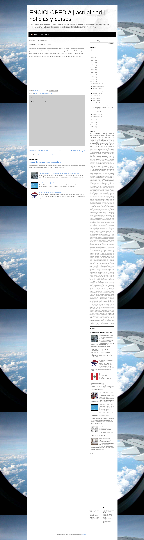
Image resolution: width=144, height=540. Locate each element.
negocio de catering (94, 157)
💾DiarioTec (45, 34)
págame (111, 300)
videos (98, 140)
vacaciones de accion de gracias (98, 319)
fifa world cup (93, 267)
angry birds (96, 228)
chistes (99, 237)
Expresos (92, 203)
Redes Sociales (105, 162)
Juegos (97, 146)
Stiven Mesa (106, 218)
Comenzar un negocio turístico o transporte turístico (100, 416)
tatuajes (110, 157)
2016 (93, 79)
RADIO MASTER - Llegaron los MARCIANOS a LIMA (99, 350)
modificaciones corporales (96, 179)
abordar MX (109, 224)
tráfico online (109, 316)
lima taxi (95, 283)
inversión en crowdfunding (95, 276)
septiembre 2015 (97, 91)
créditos (93, 248)
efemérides (106, 263)
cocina (104, 169)
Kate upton (107, 208)
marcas (91, 288)
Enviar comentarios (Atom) (46, 155)
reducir (96, 302)
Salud (100, 142)
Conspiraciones (94, 143)
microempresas (102, 289)
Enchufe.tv (106, 513)
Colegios (112, 159)
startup (93, 189)
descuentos (109, 254)
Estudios (93, 160)
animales (111, 228)
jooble (111, 276)
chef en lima (105, 166)
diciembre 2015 (97, 83)
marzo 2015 (96, 112)
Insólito (101, 208)
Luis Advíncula (105, 209)
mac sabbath (99, 286)
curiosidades (93, 139)
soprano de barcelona (108, 186)
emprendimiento (96, 155)
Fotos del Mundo (107, 514)
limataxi (100, 283)
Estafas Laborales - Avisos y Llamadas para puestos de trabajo (59, 173)
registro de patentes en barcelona (99, 184)
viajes (91, 322)
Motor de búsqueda (104, 210)
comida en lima (102, 153)
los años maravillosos (94, 285)
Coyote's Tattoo (109, 196)
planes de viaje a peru (95, 180)
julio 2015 (95, 95)
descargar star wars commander (97, 254)
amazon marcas (100, 163)
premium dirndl (93, 297)
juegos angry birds (94, 278)
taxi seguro (108, 142)
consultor (112, 241)
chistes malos (106, 237)
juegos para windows (102, 279)
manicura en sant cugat (106, 176)
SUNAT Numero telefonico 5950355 (50, 192)
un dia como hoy (108, 317)
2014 (93, 119)
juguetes (95, 281)
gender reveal (95, 270)
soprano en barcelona (96, 187)
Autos (103, 146)
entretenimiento (103, 149)
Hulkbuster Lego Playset (95, 206)
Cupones (105, 197)
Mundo (92, 212)
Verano (99, 221)
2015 (93, 81)
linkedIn (111, 283)
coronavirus (109, 172)
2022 (93, 65)
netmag (97, 291)
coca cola (110, 240)
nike (101, 291)
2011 (93, 127)
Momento (109, 143)
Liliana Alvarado (97, 209)
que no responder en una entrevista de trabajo (101, 301)
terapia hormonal (100, 313)
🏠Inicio (34, 34)
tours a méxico (109, 313)
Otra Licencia (103, 212)
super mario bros (100, 307)
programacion (94, 150)
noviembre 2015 (97, 86)
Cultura (102, 137)
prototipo (110, 298)
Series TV (100, 148)
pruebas (91, 300)
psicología (105, 300)
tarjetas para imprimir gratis (108, 308)
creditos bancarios (105, 246)
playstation (92, 295)
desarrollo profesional (107, 253)
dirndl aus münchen (101, 259)
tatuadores (100, 189)
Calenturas (105, 159)
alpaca (91, 228)
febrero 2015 (96, 114)
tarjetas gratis (97, 308)
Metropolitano (97, 135)
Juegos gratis (101, 160)
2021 (93, 67)
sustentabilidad (109, 307)
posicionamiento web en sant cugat (104, 295)
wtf (92, 191)
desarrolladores (109, 251)
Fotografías (98, 203)
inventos (92, 176)
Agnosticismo (109, 191)
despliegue (104, 256)
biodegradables (104, 232)
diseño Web (111, 153)
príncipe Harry (98, 300)
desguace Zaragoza (94, 256)
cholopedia (106, 167)
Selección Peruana (104, 216)
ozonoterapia (96, 294)
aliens (111, 226)
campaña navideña (106, 235)
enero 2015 (96, 116)
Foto (103, 152)
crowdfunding (103, 247)
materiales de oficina (101, 156)
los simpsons (104, 285)
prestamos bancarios (96, 181)
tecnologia (42, 93)
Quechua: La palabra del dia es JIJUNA (105, 374)
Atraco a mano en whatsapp (100, 105)
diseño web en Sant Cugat (102, 262)
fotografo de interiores (95, 173)
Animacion (93, 137)
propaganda (104, 298)
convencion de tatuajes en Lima (102, 170)
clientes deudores (109, 238)
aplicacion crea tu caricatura (103, 229)
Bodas (98, 159)
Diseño (106, 200)
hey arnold (106, 272)
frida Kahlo (111, 269)
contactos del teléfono (96, 243)
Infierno (95, 208)
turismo (91, 317)
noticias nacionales (108, 291)
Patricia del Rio (95, 162)
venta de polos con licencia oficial (105, 320)
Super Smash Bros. (99, 219)
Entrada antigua (78, 150)
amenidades (109, 163)
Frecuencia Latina (108, 203)
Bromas (102, 143)
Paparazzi (110, 212)
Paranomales (92, 213)
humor (36, 93)
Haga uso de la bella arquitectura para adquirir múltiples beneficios (106, 440)
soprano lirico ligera (109, 187)
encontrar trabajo (107, 155)
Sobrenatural (99, 218)
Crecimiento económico (95, 197)
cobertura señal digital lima (100, 240)
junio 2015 (96, 98)
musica (110, 156)
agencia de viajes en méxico (102, 226)
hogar (111, 272)
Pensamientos (96, 133)
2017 (93, 77)
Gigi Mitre (98, 205)
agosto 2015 (96, 93)
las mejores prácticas (107, 282)
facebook (92, 156)
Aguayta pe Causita (108, 510)
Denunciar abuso (95, 54)
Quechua (93, 50)
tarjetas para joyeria (95, 310)
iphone (97, 176)
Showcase (92, 218)
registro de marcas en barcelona (104, 183)
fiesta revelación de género (106, 266)
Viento (111, 221)
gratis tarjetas (104, 270)
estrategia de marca (102, 265)
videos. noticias (95, 152)
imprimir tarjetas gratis (95, 275)
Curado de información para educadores (45, 162)
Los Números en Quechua (47, 183)
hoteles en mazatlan (103, 273)
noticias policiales (93, 292)
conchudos (100, 241)
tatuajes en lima (94, 311)
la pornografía (102, 281)
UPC (95, 221)
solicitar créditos (98, 305)
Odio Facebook (110, 160)
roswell (106, 304)
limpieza (105, 283)
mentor (110, 288)
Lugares (92, 148)
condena (106, 241)
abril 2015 (96, 103)
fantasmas (96, 266)
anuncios (92, 229)
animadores (104, 228)
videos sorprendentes (108, 322)
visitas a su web (99, 323)
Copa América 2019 (98, 196)
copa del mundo (106, 139)
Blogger (84, 534)
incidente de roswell (107, 275)
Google (104, 205)
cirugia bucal (97, 169)
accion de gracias (93, 225)
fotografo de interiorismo (105, 174)
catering (98, 166)
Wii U (91, 222)
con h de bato (93, 241)
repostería (102, 302)
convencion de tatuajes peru (97, 172)
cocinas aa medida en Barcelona (108, 519)
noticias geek (108, 179)
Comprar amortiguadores (101, 194)
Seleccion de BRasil (94, 216)
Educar (93, 202)
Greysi (110, 205)
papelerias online (105, 294)
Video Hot (105, 221)
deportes (109, 148)
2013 (93, 122)
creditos (97, 246)
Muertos (112, 210)
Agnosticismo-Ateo (94, 193)
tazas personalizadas (104, 311)
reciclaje (91, 302)
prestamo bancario (103, 297)
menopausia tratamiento (106, 177)
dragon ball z (99, 263)
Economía (112, 200)
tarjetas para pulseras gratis (108, 310)
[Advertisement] (101, 481)
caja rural (98, 235)
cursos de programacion (102, 248)
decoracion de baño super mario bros (103, 250)
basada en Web (94, 165)
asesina (98, 231)
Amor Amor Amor (104, 193)
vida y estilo (92, 159)
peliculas (92, 140)
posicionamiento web (109, 180)
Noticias (108, 135)
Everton (110, 202)
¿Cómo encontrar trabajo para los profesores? (106, 393)
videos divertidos (97, 322)
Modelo (96, 210)
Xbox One (96, 222)
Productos (92, 145)
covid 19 (106, 243)
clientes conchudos (99, 238)
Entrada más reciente (38, 150)
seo (111, 304)
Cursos (104, 140)
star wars (106, 305)
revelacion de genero (98, 304)
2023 (93, 62)
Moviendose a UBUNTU (97, 383)
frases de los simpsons (102, 269)
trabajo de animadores (102, 314)
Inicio (59, 150)
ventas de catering (99, 190)
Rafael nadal (109, 213)
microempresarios (93, 289)
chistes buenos (98, 167)
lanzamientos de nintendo (95, 282)
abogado (102, 222)
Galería (91, 205)
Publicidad (101, 145)
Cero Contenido (107, 511)
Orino (97, 212)
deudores (97, 257)
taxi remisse (104, 150)
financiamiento (100, 267)
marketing (111, 149)
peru (112, 294)
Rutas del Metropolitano (106, 215)
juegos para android (104, 278)
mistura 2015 (111, 289)
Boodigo (91, 194)
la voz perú (110, 281)
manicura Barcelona (108, 286)
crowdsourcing (111, 247)
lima (90, 283)
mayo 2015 (96, 100)
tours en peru (93, 314)
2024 (93, 60)
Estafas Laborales (102, 202)
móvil (92, 291)
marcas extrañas (100, 288)
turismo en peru (98, 317)
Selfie (111, 216)
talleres (91, 308)
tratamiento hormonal (99, 316)
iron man (106, 276)
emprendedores (93, 149)
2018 (93, 74)
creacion (104, 244)
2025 (93, 58)
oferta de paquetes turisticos (106, 292)
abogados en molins (100, 224)
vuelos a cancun (110, 190)
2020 (93, 69)
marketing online (94, 177)
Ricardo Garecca (94, 215)
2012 (93, 124)
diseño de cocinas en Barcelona (101, 260)
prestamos (104, 157)
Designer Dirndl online (106, 199)
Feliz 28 (101, 426)
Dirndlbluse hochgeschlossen (96, 200)
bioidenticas (103, 165)
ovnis (91, 294)
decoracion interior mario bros (96, 251)
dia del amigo (104, 257)
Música (109, 137)
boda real (108, 234)
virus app (92, 323)
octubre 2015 (96, 88)
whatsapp (49, 93)
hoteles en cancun (94, 273)
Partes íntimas (101, 213)
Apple (111, 193)
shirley (91, 305)
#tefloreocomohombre (100, 191)
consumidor (111, 169)
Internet (110, 146)
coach (91, 240)
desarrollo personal (94, 253)
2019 (93, 72)
